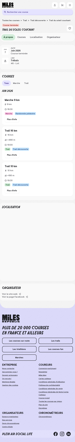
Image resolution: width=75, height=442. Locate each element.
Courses (21, 37)
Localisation (36, 37)
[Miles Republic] (7, 5)
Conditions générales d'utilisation (52, 382)
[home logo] (11, 318)
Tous (6, 83)
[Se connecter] (55, 5)
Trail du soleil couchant (59, 20)
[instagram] (63, 434)
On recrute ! (6, 379)
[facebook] (56, 434)
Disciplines (43, 408)
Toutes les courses (11, 20)
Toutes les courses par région (50, 401)
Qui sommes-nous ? (10, 372)
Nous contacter (8, 368)
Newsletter (43, 372)
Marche (16, 83)
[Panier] (62, 5)
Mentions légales (8, 382)
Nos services (7, 420)
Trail (25, 20)
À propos (8, 37)
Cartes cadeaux (45, 379)
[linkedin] (69, 434)
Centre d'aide (7, 427)
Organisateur (53, 37)
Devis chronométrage (10, 423)
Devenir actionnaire (10, 375)
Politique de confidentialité (49, 385)
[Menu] (70, 5)
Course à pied (44, 398)
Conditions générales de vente (51, 389)
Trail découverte (38, 20)
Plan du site (43, 405)
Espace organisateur (10, 417)
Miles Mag (42, 375)
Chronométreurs (45, 417)
